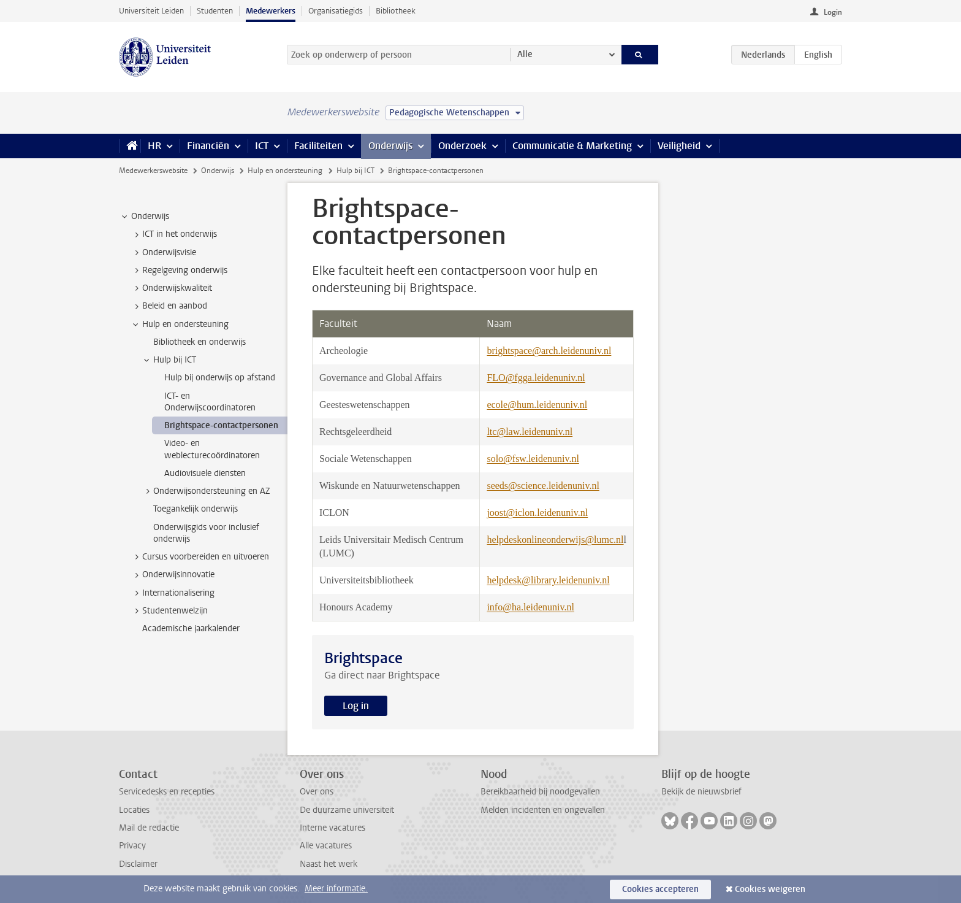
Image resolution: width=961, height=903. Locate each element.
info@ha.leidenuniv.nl (530, 607)
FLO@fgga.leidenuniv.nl (536, 377)
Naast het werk (328, 864)
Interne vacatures (332, 828)
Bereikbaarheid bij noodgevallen (540, 791)
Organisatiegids (335, 11)
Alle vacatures (326, 845)
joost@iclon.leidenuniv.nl (537, 512)
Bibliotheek (396, 11)
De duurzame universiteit (347, 810)
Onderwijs (390, 145)
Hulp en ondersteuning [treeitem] (180, 324)
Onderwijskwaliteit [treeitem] (171, 288)
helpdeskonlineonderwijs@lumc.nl (555, 539)
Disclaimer (138, 864)
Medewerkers (270, 11)
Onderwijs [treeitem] (144, 216)
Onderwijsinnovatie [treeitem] (173, 575)
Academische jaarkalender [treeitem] (191, 628)
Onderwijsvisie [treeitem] (163, 253)
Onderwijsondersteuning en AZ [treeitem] (206, 491)
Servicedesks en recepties (167, 791)
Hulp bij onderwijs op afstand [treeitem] (219, 377)
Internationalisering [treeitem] (173, 593)
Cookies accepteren (660, 889)
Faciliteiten (318, 145)
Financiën (208, 145)
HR (154, 145)
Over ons (316, 791)
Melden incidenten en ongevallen (542, 810)
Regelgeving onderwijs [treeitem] (179, 270)
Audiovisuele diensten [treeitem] (205, 473)
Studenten (215, 11)
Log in (356, 705)
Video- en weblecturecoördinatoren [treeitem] (212, 449)
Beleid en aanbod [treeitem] (169, 306)
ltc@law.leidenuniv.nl (529, 431)
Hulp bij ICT (355, 170)
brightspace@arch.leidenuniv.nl (549, 350)
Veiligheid (679, 145)
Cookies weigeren (770, 889)
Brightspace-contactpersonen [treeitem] (221, 425)
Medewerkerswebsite (153, 170)
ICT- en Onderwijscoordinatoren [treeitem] (210, 401)
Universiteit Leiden (151, 11)
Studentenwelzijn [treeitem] (169, 611)
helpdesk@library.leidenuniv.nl (548, 580)
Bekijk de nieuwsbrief (701, 791)
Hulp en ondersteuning (285, 170)
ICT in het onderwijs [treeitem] (174, 234)
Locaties (134, 810)
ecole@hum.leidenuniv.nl (537, 404)
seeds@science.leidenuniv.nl (543, 485)
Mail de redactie (149, 828)
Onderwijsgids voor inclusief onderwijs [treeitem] (206, 533)
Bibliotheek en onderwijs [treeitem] (199, 342)
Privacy (132, 845)
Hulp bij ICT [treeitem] (169, 360)
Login (833, 12)
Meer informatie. (336, 888)
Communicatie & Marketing (572, 145)
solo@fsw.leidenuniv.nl (533, 458)
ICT (261, 145)
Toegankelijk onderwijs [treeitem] (195, 509)
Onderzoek (462, 145)
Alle (525, 54)
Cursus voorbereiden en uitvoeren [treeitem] (200, 557)
